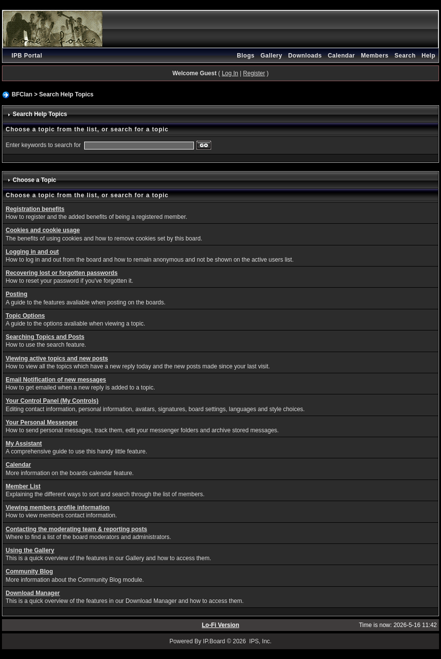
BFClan (22, 94)
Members (374, 55)
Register (254, 73)
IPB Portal (26, 55)
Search (404, 55)
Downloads (305, 55)
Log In (230, 73)
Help (429, 55)
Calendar (341, 55)
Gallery (271, 55)
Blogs (245, 55)
